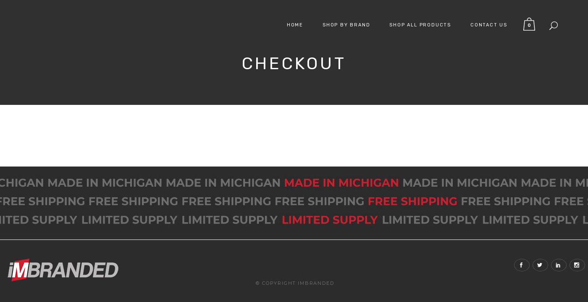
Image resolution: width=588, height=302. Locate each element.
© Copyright (276, 269)
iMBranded (316, 269)
